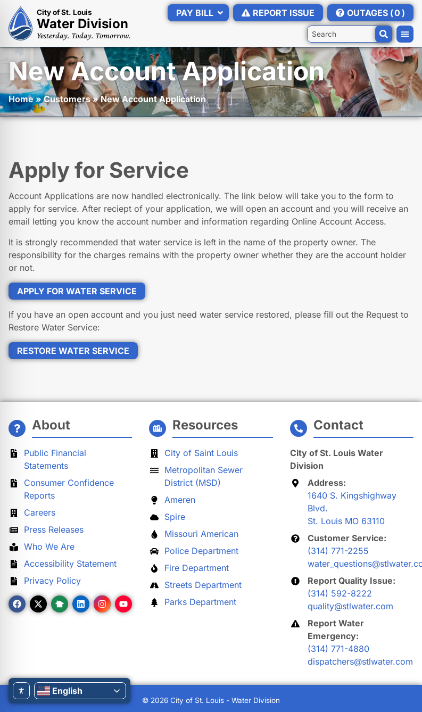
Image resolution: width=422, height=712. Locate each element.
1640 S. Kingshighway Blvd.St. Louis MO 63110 (352, 508)
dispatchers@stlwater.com (360, 661)
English (59, 690)
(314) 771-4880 (338, 648)
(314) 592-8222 (340, 593)
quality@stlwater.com (350, 606)
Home (21, 99)
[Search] (383, 34)
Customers (67, 99)
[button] (404, 34)
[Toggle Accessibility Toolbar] (21, 690)
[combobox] (349, 34)
